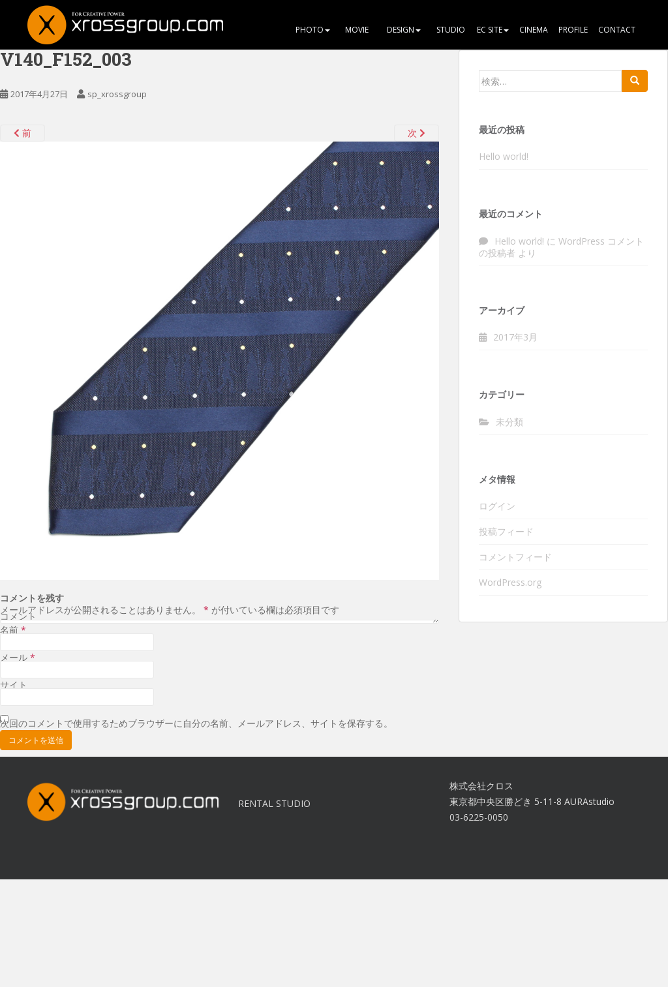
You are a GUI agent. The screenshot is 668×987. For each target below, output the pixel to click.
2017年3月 (515, 337)
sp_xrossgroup (117, 94)
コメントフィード (515, 557)
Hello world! (503, 156)
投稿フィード (506, 531)
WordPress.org (510, 582)
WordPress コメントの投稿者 (561, 247)
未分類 (509, 422)
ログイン (497, 506)
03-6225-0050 (478, 817)
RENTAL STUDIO (274, 803)
